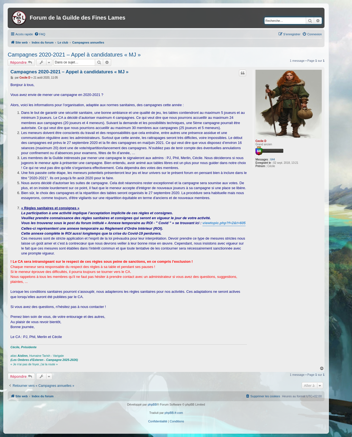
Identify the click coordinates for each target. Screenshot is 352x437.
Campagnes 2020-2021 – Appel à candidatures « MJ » (74, 55)
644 (272, 159)
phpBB (152, 404)
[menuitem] (39, 34)
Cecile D (260, 141)
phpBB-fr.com (174, 412)
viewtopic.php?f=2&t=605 (224, 223)
